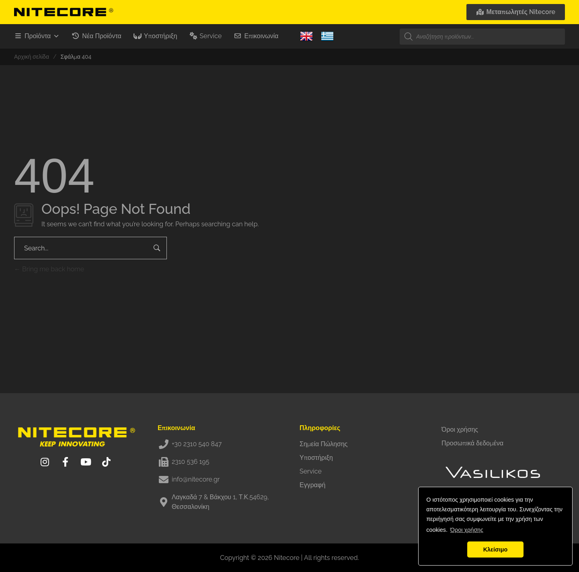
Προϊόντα (42, 36)
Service (211, 36)
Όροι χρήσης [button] (466, 530)
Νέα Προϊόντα (101, 36)
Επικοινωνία (261, 36)
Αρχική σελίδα (31, 56)
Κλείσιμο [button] (495, 549)
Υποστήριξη (160, 36)
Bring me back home (49, 269)
